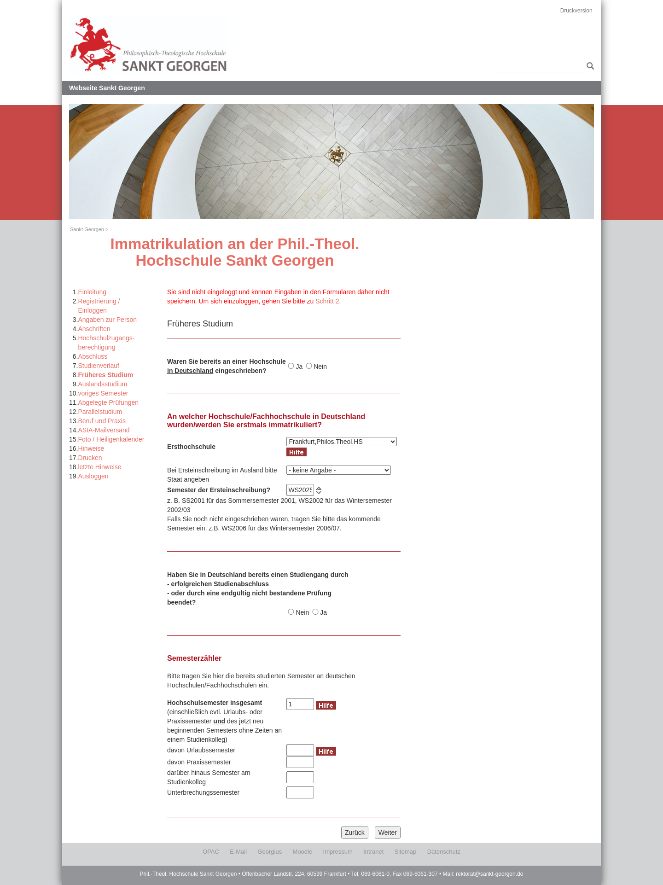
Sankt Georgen (87, 229)
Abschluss (92, 356)
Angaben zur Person (107, 319)
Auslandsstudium (102, 384)
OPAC (211, 851)
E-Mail (238, 851)
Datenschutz (443, 851)
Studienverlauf (98, 365)
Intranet (373, 851)
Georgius (269, 851)
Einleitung (92, 292)
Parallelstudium (100, 411)
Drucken (90, 457)
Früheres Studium (105, 374)
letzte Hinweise (99, 467)
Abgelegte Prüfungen (108, 402)
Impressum (338, 851)
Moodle (303, 851)
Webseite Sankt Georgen (107, 88)
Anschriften (94, 328)
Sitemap (406, 851)
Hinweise (91, 448)
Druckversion (576, 10)
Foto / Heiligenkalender (111, 439)
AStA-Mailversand (103, 430)
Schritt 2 (327, 301)
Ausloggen (93, 476)
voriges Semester (103, 393)
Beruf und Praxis (102, 421)
